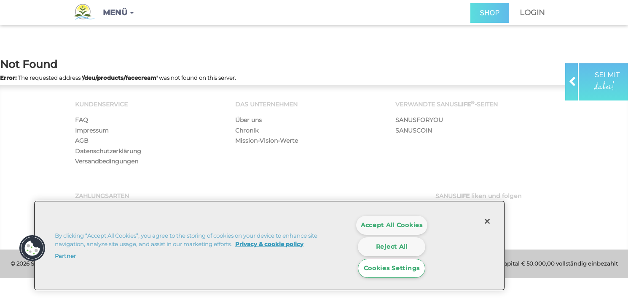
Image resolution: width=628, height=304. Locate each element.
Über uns (248, 120)
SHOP (490, 12)
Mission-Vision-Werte (266, 140)
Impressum (92, 130)
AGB (82, 140)
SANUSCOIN (413, 130)
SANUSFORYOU (419, 120)
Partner (65, 255)
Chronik (246, 130)
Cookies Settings (392, 268)
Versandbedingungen (106, 161)
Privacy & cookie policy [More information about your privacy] (269, 243)
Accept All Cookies (392, 225)
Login (532, 12)
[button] (118, 12)
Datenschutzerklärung (108, 151)
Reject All (392, 246)
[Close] (487, 221)
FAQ (81, 120)
